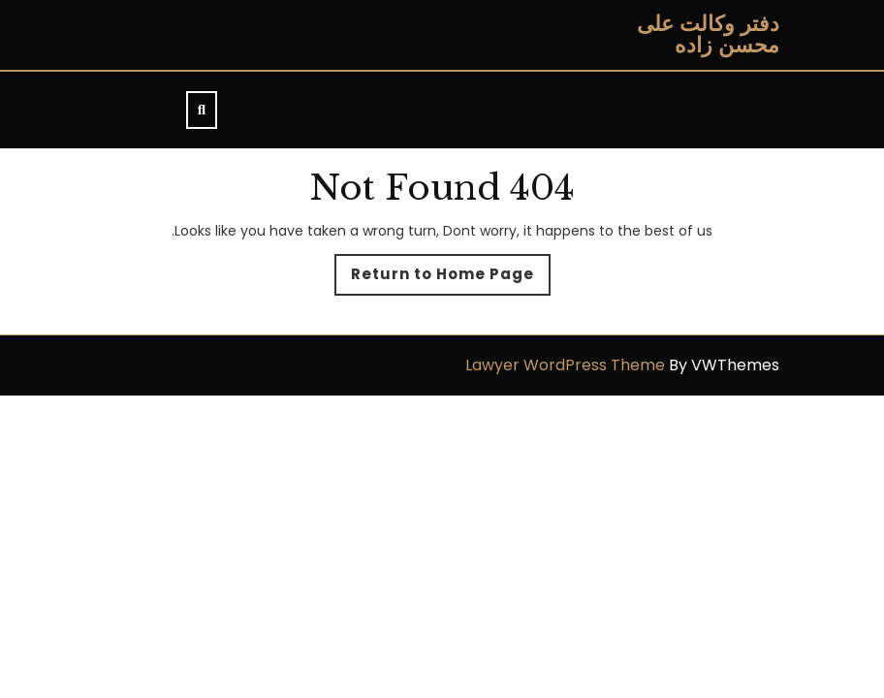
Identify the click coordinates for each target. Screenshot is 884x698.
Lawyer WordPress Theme (565, 365)
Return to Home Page (434, 279)
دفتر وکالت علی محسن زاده (708, 34)
